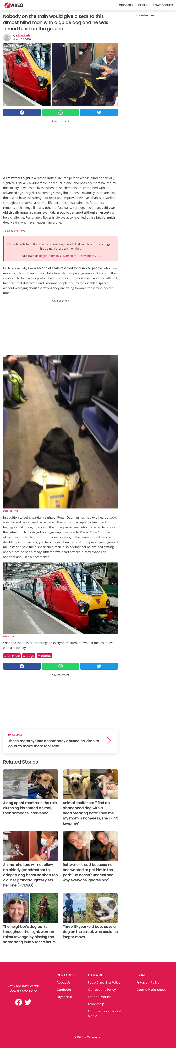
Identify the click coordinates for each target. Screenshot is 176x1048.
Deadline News (16, 230)
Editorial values (99, 997)
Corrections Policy (102, 989)
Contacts (64, 989)
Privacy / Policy (148, 982)
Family (142, 5)
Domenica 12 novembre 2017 (82, 256)
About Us (63, 982)
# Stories (44, 656)
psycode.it (64, 997)
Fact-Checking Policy (104, 982)
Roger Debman (49, 256)
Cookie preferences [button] (151, 989)
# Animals (12, 656)
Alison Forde (23, 35)
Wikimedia (8, 636)
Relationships (163, 5)
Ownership (96, 1004)
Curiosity (126, 5)
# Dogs (28, 656)
